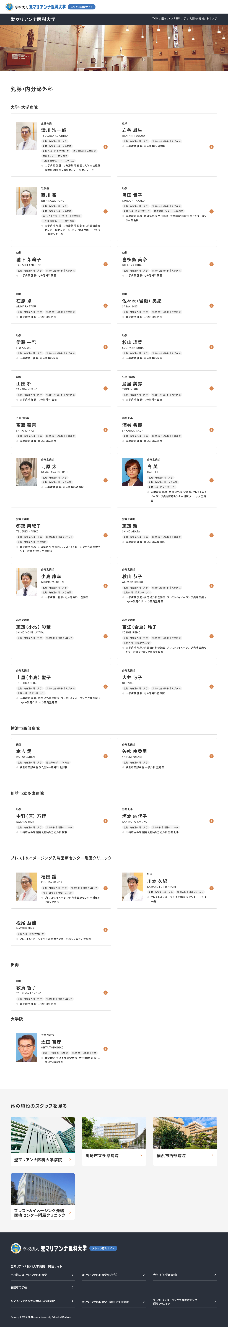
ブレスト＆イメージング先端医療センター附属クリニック (176, 1301)
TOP (155, 18)
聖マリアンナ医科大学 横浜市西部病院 (33, 1301)
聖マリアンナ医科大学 (173, 18)
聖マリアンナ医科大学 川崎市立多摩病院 (105, 1302)
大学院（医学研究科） (165, 1275)
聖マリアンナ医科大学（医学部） (100, 1275)
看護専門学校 (19, 1287)
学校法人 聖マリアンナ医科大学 (29, 1275)
